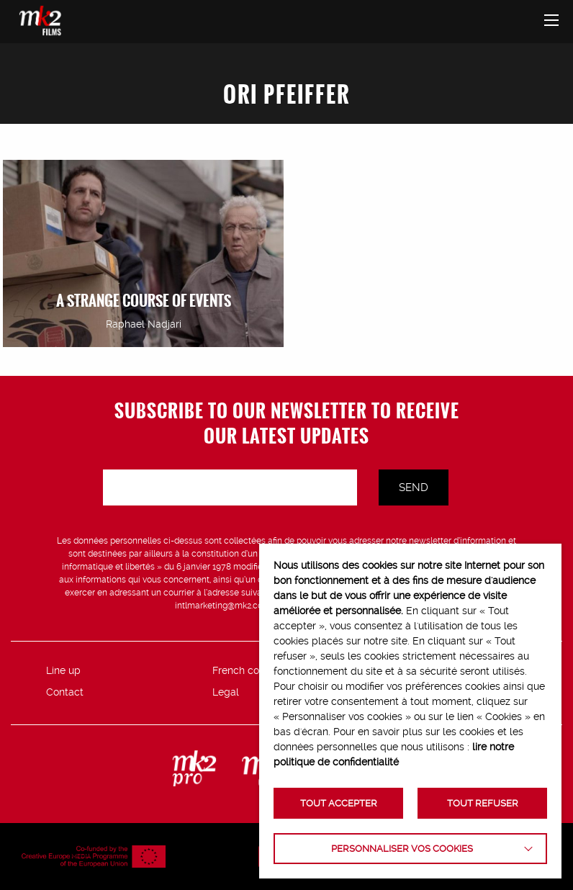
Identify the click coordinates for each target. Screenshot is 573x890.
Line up (63, 670)
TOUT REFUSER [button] (482, 803)
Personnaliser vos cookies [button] (402, 848)
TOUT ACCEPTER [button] (338, 803)
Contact (65, 692)
